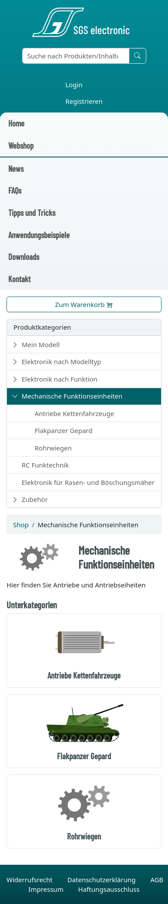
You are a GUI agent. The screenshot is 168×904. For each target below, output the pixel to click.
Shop (21, 524)
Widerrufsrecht (30, 879)
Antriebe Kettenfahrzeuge (74, 413)
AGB (156, 879)
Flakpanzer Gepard (64, 430)
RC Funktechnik (45, 465)
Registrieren (84, 101)
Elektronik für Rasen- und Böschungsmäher (88, 482)
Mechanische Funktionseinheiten (72, 396)
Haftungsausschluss (109, 889)
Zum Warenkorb (84, 304)
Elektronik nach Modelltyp (61, 361)
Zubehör (35, 499)
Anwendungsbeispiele (39, 235)
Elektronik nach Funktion (59, 379)
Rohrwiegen (53, 447)
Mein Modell (41, 344)
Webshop (21, 145)
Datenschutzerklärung (102, 879)
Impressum (46, 889)
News (16, 169)
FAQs (14, 190)
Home (16, 123)
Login (73, 84)
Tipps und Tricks (31, 213)
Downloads (23, 257)
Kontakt (19, 279)
